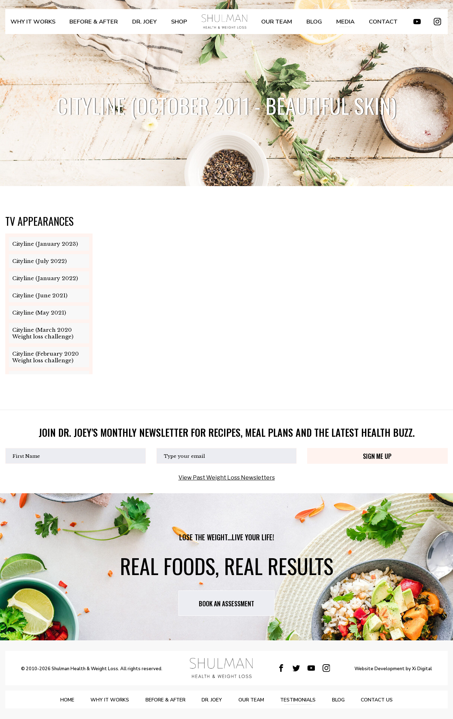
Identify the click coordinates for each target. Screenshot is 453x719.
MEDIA (342, 25)
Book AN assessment (226, 603)
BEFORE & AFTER (90, 25)
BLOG (311, 25)
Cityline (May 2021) (39, 312)
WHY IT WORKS (32, 25)
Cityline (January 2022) (45, 278)
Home (39, 700)
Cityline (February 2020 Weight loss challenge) (45, 357)
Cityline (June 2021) (39, 295)
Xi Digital (422, 669)
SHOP (173, 25)
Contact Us (406, 700)
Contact (380, 25)
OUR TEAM (274, 25)
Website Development (379, 669)
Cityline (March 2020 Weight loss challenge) (42, 333)
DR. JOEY (138, 25)
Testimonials (310, 700)
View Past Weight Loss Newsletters (226, 477)
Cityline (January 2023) (45, 243)
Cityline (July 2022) (39, 261)
